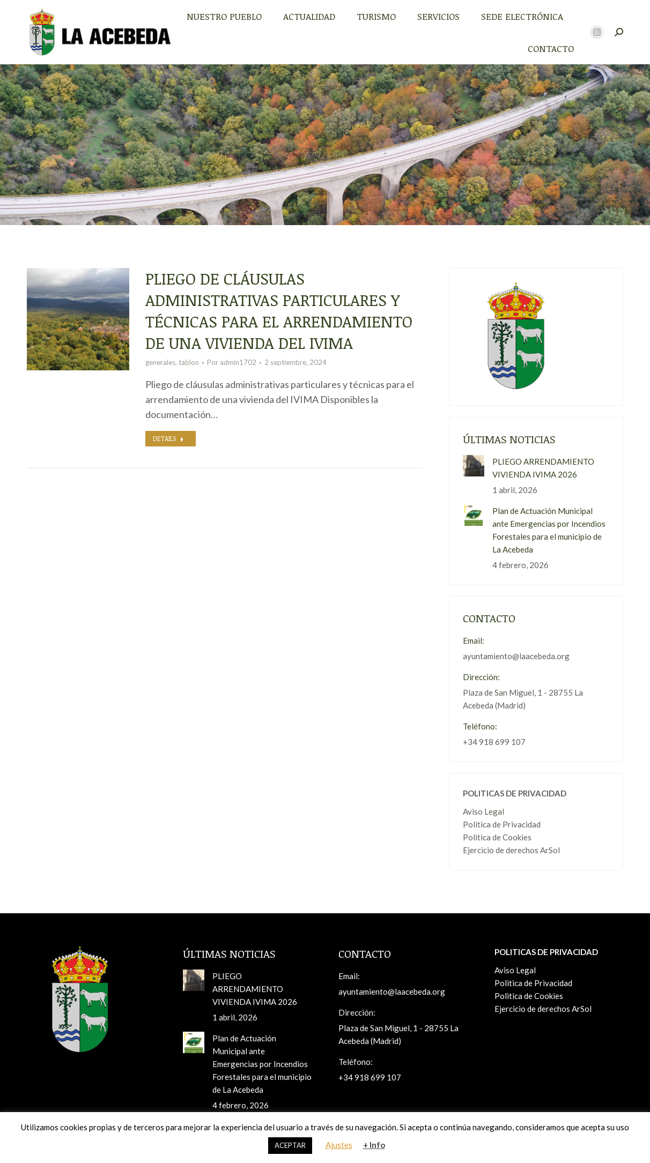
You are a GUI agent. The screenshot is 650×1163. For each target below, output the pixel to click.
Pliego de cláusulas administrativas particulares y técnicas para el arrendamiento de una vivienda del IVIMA (278, 310)
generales (160, 362)
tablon (189, 362)
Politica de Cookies (497, 837)
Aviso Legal (483, 811)
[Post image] (473, 465)
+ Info (374, 1145)
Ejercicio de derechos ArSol (511, 850)
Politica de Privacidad (502, 824)
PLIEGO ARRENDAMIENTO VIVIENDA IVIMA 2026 (543, 468)
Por (231, 362)
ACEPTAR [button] (290, 1145)
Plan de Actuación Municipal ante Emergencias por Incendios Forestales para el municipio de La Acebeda (548, 530)
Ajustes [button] (339, 1145)
